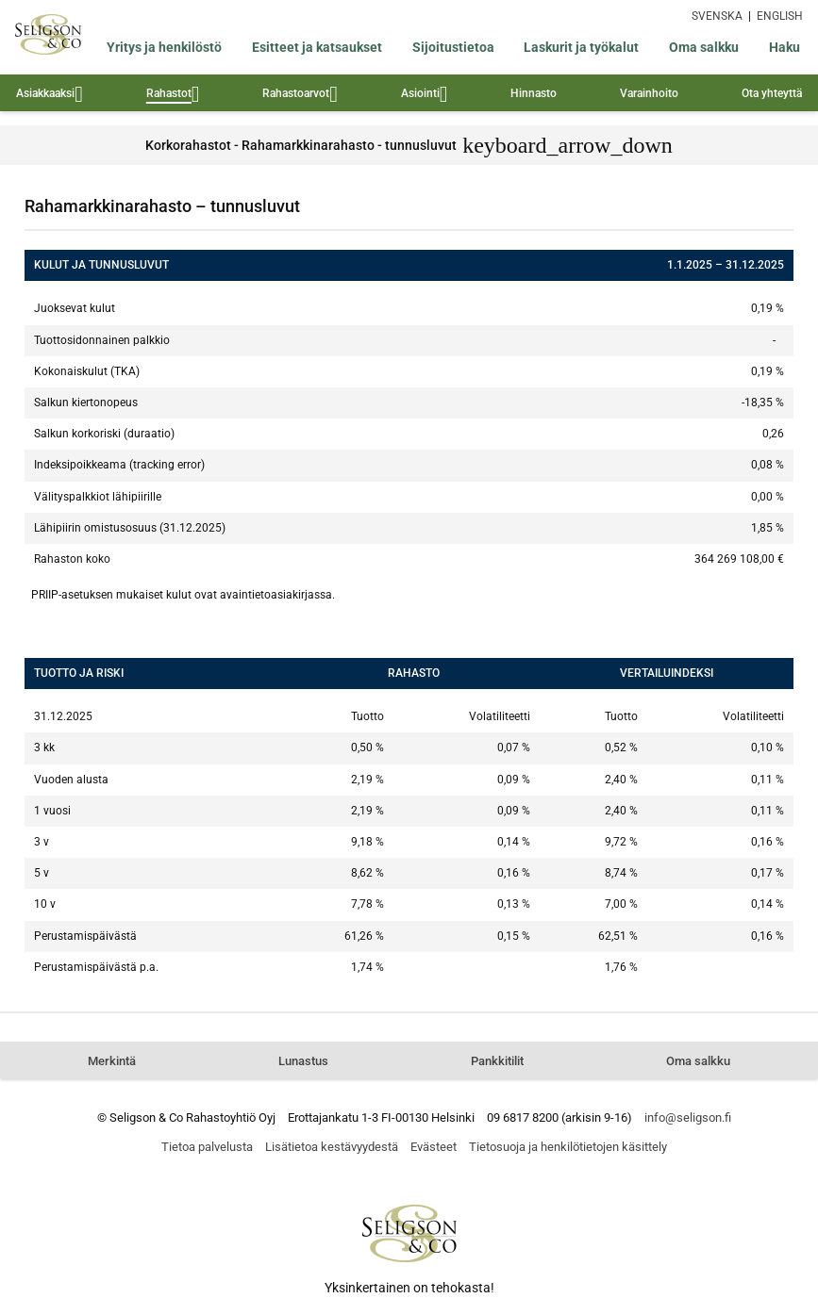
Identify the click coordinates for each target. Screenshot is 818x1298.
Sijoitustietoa (453, 47)
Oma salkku (704, 47)
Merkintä (112, 1061)
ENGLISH (780, 16)
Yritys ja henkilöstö (164, 47)
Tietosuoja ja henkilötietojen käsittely (568, 1147)
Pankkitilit (497, 1061)
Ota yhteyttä (772, 93)
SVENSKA (717, 16)
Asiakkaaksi (49, 96)
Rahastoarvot (300, 96)
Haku (784, 47)
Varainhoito (649, 93)
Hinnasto (533, 93)
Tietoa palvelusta (207, 1147)
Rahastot (173, 96)
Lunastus (303, 1061)
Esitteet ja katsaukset (317, 47)
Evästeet (433, 1147)
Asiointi (424, 96)
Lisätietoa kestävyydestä (331, 1147)
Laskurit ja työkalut (581, 47)
